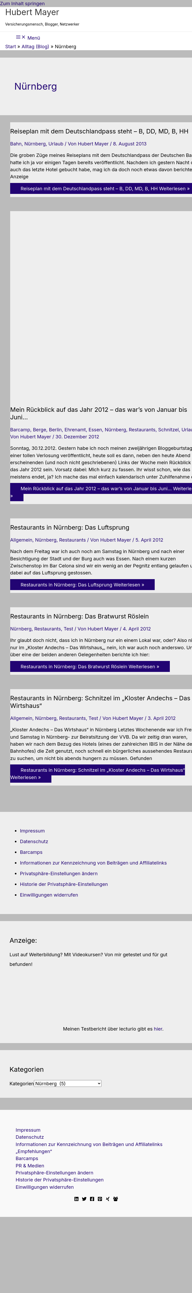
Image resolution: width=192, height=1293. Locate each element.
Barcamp (20, 429)
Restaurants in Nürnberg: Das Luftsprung (69, 527)
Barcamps (31, 852)
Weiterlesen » (82, 584)
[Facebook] (92, 1199)
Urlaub (56, 143)
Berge (39, 429)
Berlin (55, 429)
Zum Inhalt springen (22, 3)
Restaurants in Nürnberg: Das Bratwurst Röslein (79, 616)
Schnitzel (168, 429)
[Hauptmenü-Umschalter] (28, 37)
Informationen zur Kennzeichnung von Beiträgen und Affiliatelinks (93, 863)
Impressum (32, 831)
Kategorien (21, 1083)
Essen (95, 429)
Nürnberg (35, 143)
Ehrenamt (75, 429)
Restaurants (142, 429)
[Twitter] (84, 1199)
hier (158, 1029)
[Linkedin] (76, 1199)
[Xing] (107, 1199)
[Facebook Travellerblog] (115, 1199)
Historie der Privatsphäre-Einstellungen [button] (64, 884)
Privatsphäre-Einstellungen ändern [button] (59, 873)
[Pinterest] (100, 1199)
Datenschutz (34, 841)
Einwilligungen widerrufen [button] (49, 895)
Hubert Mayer (32, 12)
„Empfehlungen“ (34, 1151)
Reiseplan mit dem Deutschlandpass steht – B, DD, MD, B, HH (99, 131)
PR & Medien (30, 1165)
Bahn (16, 143)
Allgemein (21, 540)
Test (68, 629)
